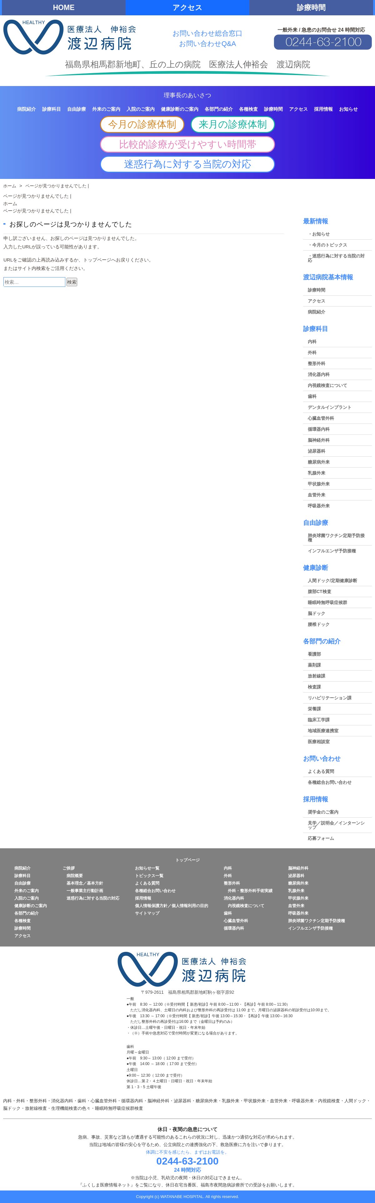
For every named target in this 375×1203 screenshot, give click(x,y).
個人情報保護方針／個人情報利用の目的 (171, 905)
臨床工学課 (319, 719)
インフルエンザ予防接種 (332, 550)
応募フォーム (321, 838)
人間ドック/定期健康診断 (332, 580)
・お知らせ (319, 233)
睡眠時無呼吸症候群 (327, 602)
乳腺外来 (316, 472)
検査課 (314, 686)
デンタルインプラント (330, 407)
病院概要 (72, 875)
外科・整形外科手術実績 (248, 890)
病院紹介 (316, 311)
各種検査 (22, 920)
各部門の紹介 (322, 641)
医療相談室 (319, 741)
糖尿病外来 (319, 461)
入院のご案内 (26, 898)
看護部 (314, 654)
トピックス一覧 (149, 875)
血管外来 (316, 494)
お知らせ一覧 (147, 868)
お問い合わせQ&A (207, 44)
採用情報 (315, 799)
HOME (64, 7)
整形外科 (316, 363)
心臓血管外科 (321, 418)
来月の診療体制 (233, 124)
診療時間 (311, 7)
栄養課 (314, 708)
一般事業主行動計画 (82, 890)
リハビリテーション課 (330, 697)
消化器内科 (319, 374)
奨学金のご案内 (323, 812)
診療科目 (315, 328)
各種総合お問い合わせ (330, 782)
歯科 (312, 396)
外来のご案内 (26, 890)
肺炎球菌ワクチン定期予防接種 (336, 537)
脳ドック (316, 613)
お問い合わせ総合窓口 (207, 33)
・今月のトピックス (327, 244)
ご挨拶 (68, 868)
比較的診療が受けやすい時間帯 (187, 144)
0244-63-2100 (187, 1161)
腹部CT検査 (319, 591)
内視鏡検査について (327, 385)
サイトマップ (147, 913)
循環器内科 (319, 429)
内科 (312, 341)
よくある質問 (321, 771)
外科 (312, 352)
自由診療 (315, 522)
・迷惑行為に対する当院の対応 (336, 258)
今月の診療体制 (142, 124)
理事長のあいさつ (187, 95)
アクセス (187, 7)
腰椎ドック (319, 624)
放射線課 (316, 675)
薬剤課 (314, 664)
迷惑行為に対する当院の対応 (187, 164)
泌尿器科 (316, 451)
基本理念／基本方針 (82, 883)
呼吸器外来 (319, 505)
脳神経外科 (319, 440)
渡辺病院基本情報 (328, 277)
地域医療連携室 (323, 730)
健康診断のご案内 (30, 905)
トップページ (97, 259)
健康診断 (315, 567)
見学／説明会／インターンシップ (336, 825)
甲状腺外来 (319, 483)
